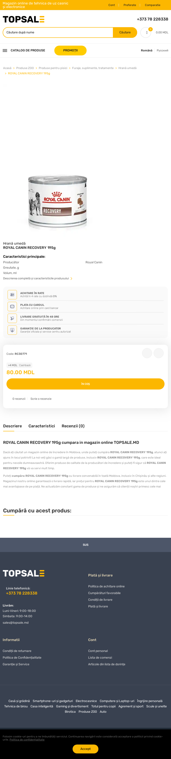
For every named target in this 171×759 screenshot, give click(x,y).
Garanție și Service (16, 666)
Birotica (70, 713)
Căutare (124, 32)
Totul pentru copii (103, 708)
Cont (109, 5)
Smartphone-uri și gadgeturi (53, 702)
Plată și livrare (98, 608)
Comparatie (151, 5)
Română (146, 51)
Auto (103, 713)
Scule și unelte (156, 708)
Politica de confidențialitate (27, 739)
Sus (85, 545)
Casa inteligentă (42, 708)
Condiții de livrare (100, 601)
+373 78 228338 (152, 19)
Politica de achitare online (106, 588)
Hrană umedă (127, 68)
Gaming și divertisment (72, 708)
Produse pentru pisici (53, 68)
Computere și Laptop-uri (117, 702)
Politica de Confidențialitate (22, 659)
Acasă (7, 68)
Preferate (128, 5)
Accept (85, 749)
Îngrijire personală (150, 702)
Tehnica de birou (16, 708)
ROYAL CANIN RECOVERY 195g (29, 73)
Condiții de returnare (17, 652)
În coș (85, 384)
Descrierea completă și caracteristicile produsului (38, 278)
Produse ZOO (25, 68)
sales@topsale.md (15, 623)
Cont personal (98, 652)
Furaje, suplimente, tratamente (93, 68)
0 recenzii (18, 399)
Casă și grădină (19, 702)
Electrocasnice (86, 702)
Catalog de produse (24, 51)
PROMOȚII (70, 51)
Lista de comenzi (100, 659)
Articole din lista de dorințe (106, 666)
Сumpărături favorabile (104, 594)
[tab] (12, 428)
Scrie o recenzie (41, 399)
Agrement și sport (130, 708)
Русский (162, 51)
